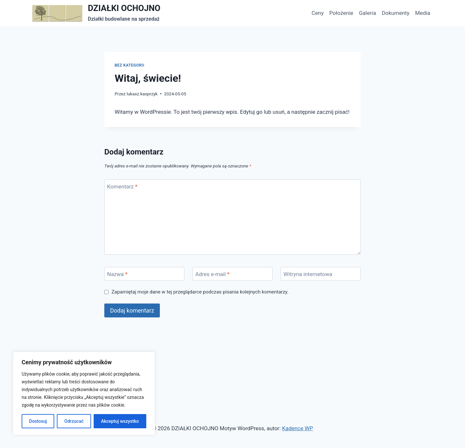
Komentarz (122, 186)
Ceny (318, 13)
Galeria (367, 13)
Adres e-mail (212, 274)
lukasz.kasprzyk (142, 93)
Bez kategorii (129, 65)
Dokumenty (395, 13)
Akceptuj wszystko (120, 421)
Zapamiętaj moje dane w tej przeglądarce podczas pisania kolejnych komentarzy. (199, 292)
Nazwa (117, 274)
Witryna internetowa (308, 274)
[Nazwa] (144, 274)
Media (422, 13)
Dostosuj (38, 421)
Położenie (341, 13)
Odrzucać (73, 421)
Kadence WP (297, 428)
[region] (84, 393)
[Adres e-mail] (232, 274)
